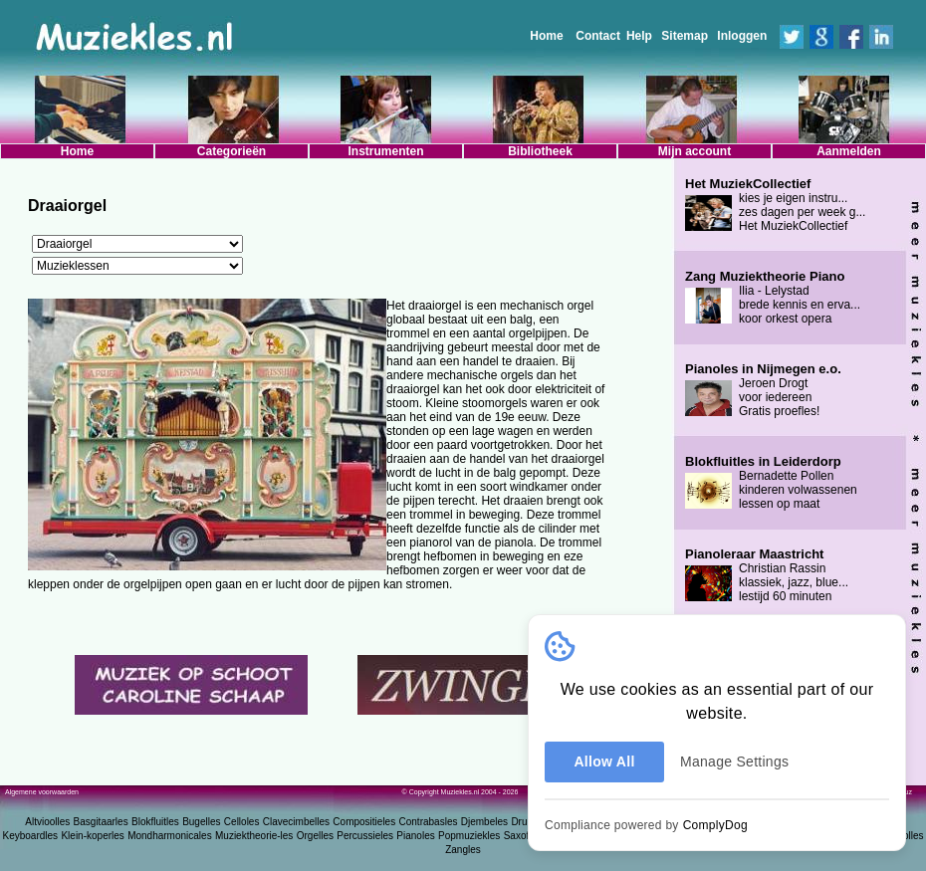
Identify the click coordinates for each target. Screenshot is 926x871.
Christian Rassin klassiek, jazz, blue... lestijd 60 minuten (766, 575)
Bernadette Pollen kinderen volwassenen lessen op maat (771, 483)
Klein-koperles (92, 835)
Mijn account (694, 151)
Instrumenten (385, 151)
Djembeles (484, 821)
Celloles (242, 821)
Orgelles (315, 835)
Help (639, 36)
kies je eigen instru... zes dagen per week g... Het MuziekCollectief (775, 205)
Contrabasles (428, 821)
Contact (598, 36)
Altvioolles (47, 821)
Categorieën (231, 151)
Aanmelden (848, 151)
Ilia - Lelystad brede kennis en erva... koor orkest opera (772, 298)
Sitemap (684, 36)
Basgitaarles (101, 821)
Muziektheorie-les (254, 835)
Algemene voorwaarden (42, 791)
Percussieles (365, 835)
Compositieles (364, 821)
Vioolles (906, 835)
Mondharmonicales (169, 835)
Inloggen (742, 36)
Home (546, 36)
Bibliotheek (540, 151)
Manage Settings (734, 761)
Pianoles (415, 835)
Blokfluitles (155, 821)
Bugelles (201, 821)
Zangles (463, 849)
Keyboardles (31, 835)
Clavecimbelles (296, 821)
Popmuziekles (469, 835)
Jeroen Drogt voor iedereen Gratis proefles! (763, 390)
